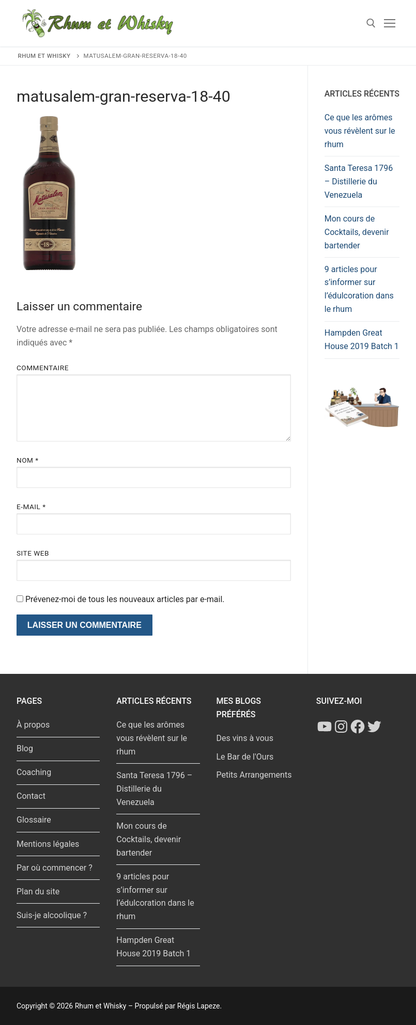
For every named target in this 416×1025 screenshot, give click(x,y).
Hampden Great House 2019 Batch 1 (362, 339)
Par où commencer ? (55, 868)
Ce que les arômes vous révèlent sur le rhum (360, 131)
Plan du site (38, 891)
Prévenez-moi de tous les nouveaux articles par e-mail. (125, 599)
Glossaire (34, 820)
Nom (28, 460)
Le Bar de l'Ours (245, 757)
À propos (33, 725)
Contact (31, 796)
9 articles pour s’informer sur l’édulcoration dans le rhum (359, 289)
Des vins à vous (245, 738)
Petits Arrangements (254, 775)
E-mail (31, 506)
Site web (33, 553)
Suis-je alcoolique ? (52, 915)
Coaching (34, 772)
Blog (25, 748)
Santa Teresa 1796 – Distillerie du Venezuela (359, 181)
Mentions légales (48, 844)
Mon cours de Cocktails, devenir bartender (357, 232)
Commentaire (43, 368)
